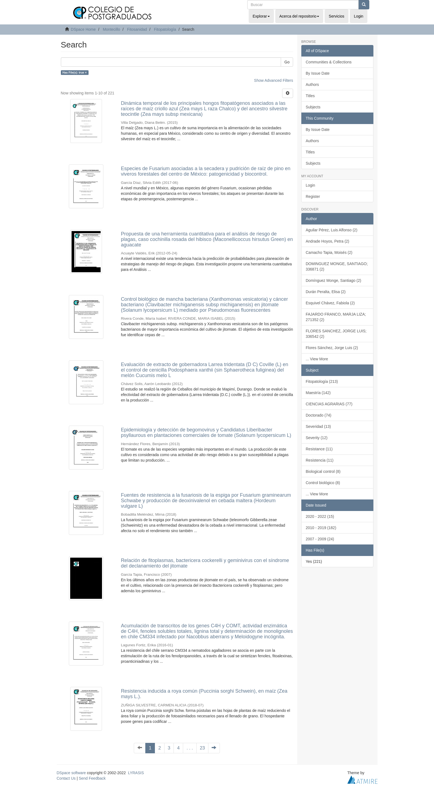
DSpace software (71, 773)
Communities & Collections (328, 62)
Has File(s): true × (75, 72)
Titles (310, 96)
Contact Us (66, 778)
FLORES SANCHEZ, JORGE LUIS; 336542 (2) (336, 334)
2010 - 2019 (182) (321, 528)
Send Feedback (92, 778)
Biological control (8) (323, 471)
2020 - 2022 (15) (320, 516)
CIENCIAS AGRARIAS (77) (329, 404)
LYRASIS (136, 773)
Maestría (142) (318, 393)
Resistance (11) (319, 449)
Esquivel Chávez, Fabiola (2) (330, 303)
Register (313, 196)
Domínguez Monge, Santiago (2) (333, 280)
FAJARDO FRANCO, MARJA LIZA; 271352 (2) (336, 317)
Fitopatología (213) (322, 381)
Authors (312, 84)
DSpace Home (83, 29)
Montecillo (111, 29)
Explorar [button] (261, 16)
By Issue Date (318, 73)
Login (310, 185)
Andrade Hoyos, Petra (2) (327, 241)
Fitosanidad (137, 29)
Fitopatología (165, 29)
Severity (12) (316, 438)
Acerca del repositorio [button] (299, 16)
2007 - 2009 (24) (320, 539)
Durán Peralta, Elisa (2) (326, 292)
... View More (317, 359)
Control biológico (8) (323, 483)
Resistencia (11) (319, 460)
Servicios (336, 16)
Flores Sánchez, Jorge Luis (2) (332, 348)
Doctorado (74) (318, 415)
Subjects (313, 107)
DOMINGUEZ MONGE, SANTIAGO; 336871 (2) (337, 266)
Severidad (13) (318, 426)
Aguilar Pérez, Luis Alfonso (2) (331, 230)
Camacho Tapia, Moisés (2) (329, 252)
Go (287, 62)
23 (202, 748)
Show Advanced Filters (273, 80)
